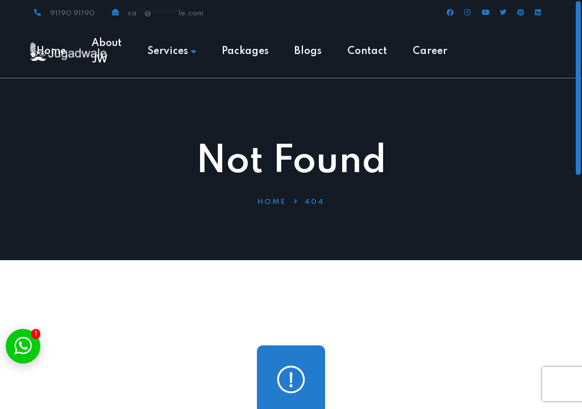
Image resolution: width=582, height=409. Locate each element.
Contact (367, 51)
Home (51, 51)
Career (430, 51)
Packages (245, 51)
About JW (107, 51)
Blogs (308, 51)
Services (171, 51)
